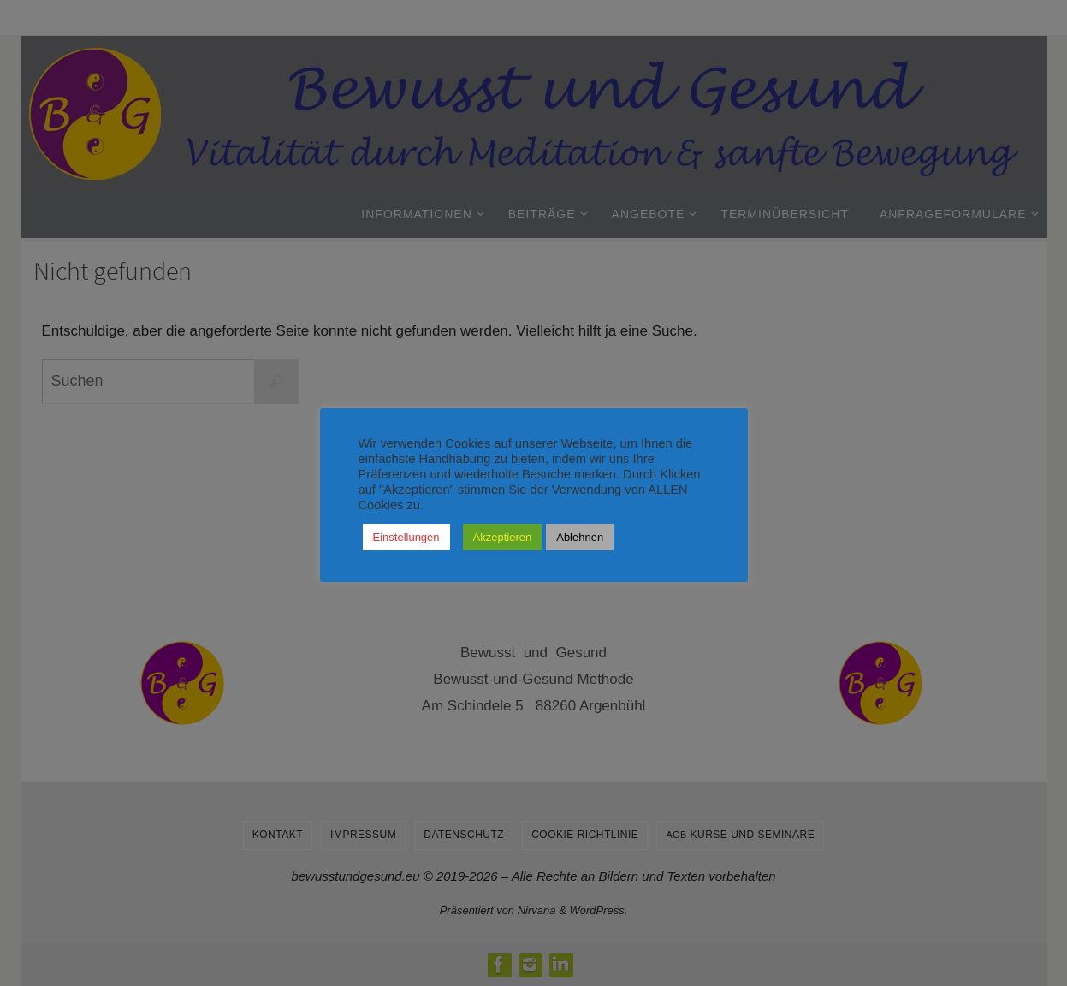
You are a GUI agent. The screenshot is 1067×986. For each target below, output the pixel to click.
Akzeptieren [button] (502, 537)
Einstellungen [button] (406, 537)
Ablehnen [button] (579, 537)
